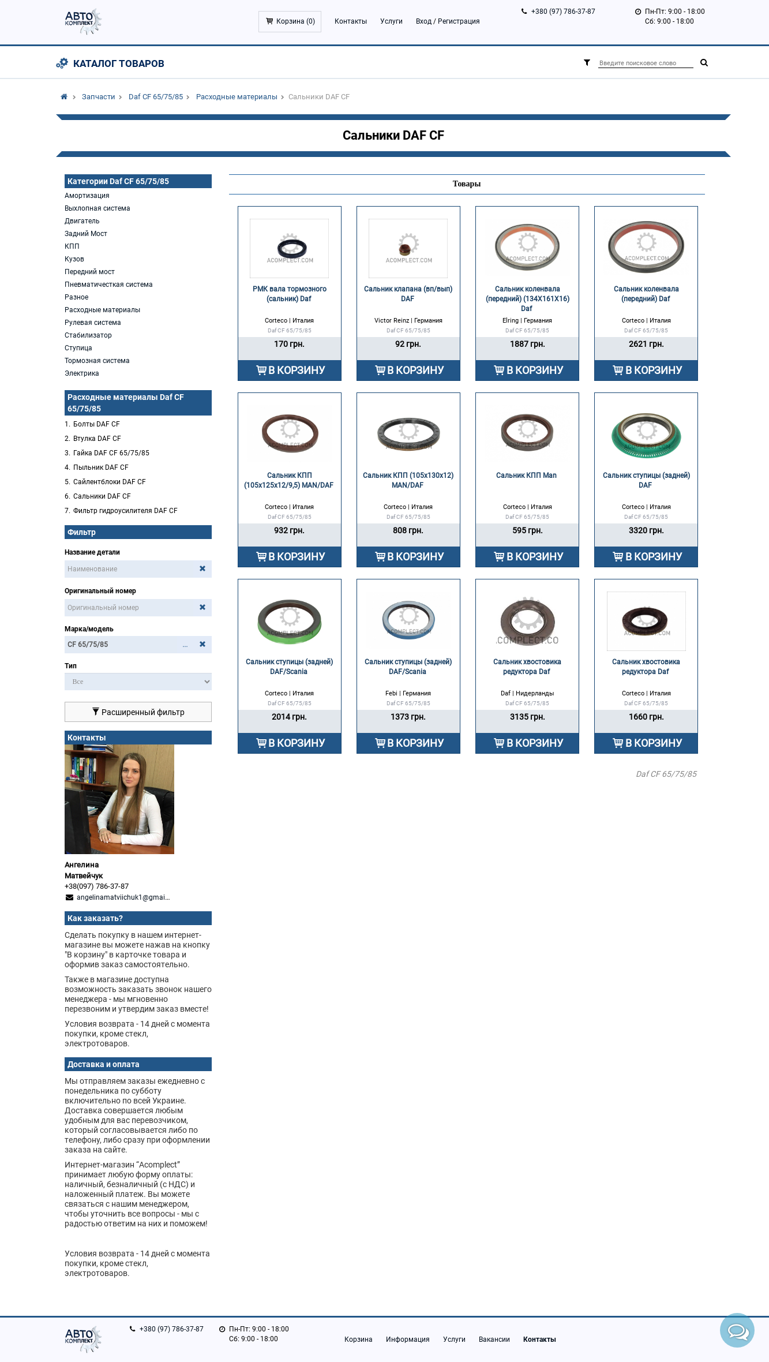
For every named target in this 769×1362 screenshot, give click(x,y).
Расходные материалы (236, 96)
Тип (71, 666)
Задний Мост (86, 234)
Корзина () (295, 21)
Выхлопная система (97, 208)
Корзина (358, 1339)
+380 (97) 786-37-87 (563, 12)
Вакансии (494, 1339)
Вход (424, 21)
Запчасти (98, 96)
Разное (76, 297)
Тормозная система (97, 361)
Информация (408, 1339)
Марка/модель (89, 629)
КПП (72, 246)
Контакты (351, 21)
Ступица (78, 348)
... (185, 645)
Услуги (391, 21)
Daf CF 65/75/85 (156, 96)
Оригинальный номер (100, 591)
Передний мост (90, 272)
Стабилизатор (88, 335)
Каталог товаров (118, 63)
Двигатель (82, 221)
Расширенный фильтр (138, 712)
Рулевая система (93, 323)
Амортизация (87, 196)
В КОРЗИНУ (296, 370)
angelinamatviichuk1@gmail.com (129, 897)
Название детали (92, 552)
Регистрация (459, 21)
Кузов (74, 259)
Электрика (82, 373)
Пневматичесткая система (109, 284)
